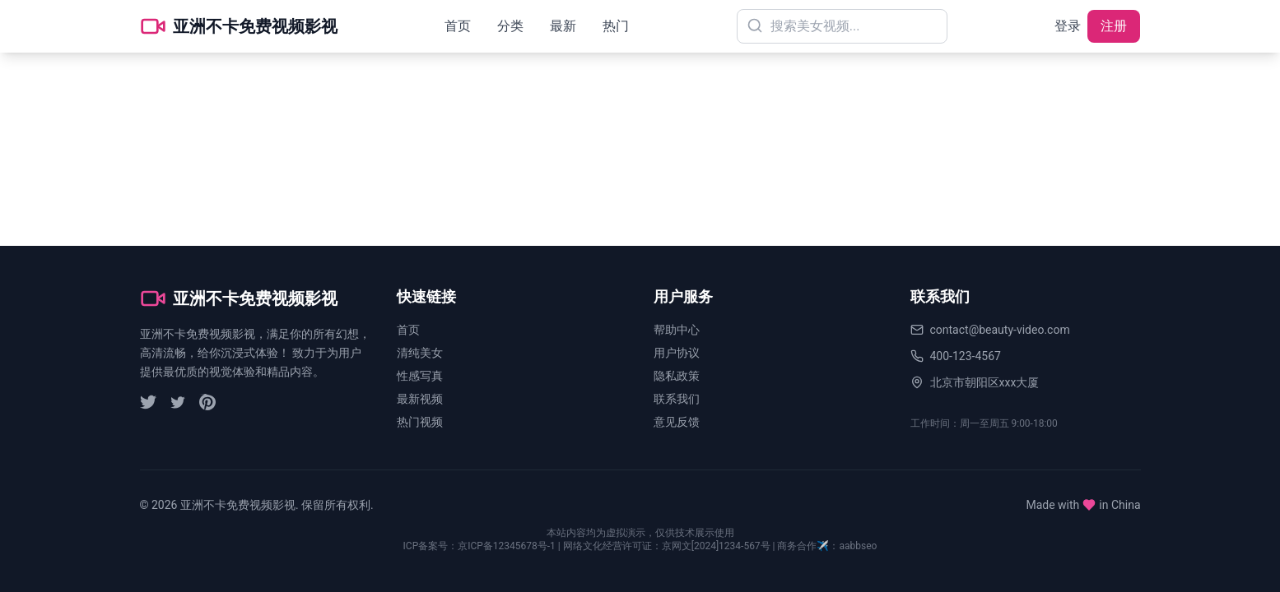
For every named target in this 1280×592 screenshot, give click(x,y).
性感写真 (420, 375)
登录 (1067, 26)
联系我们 (677, 398)
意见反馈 (677, 421)
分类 (510, 26)
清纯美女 (420, 352)
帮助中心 (677, 329)
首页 (458, 26)
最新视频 (420, 398)
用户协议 (677, 352)
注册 (1114, 26)
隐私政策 (677, 375)
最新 (563, 26)
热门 (616, 26)
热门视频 (420, 421)
